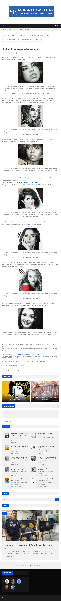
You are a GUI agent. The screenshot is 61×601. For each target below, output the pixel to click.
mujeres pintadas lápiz (9, 39)
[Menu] (3, 25)
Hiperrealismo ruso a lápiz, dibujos (23, 226)
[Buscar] (58, 25)
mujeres (48, 35)
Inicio (3, 597)
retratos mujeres (38, 39)
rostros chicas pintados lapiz (11, 44)
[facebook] (4, 370)
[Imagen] (30, 525)
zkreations (28, 565)
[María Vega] (19, 581)
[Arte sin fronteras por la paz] (7, 581)
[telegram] (19, 370)
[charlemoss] (7, 587)
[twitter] (9, 370)
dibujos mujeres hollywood (36, 35)
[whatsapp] (14, 370)
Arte (5, 513)
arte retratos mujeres (9, 35)
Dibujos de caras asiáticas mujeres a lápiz (25, 182)
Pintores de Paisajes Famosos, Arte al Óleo (18, 29)
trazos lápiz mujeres (26, 44)
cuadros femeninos (21, 35)
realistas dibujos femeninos (24, 39)
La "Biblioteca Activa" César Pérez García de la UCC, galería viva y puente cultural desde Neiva (19, 435)
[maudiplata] (13, 587)
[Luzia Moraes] (13, 581)
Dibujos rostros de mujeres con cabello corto (26, 354)
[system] (55, 25)
